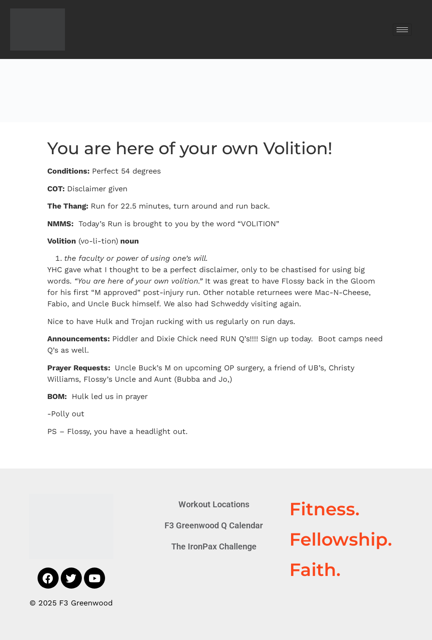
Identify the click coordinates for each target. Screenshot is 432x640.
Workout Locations (213, 504)
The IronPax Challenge (213, 546)
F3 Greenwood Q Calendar (214, 525)
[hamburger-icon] (402, 30)
